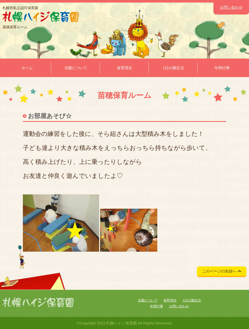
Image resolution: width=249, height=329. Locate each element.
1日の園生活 (173, 68)
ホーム (27, 68)
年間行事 (222, 68)
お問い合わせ (231, 7)
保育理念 (124, 68)
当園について (75, 68)
